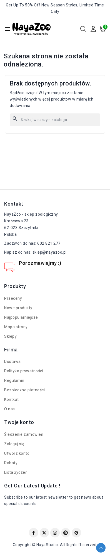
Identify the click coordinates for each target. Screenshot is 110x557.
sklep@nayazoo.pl (49, 252)
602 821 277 (49, 243)
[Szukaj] (55, 119)
